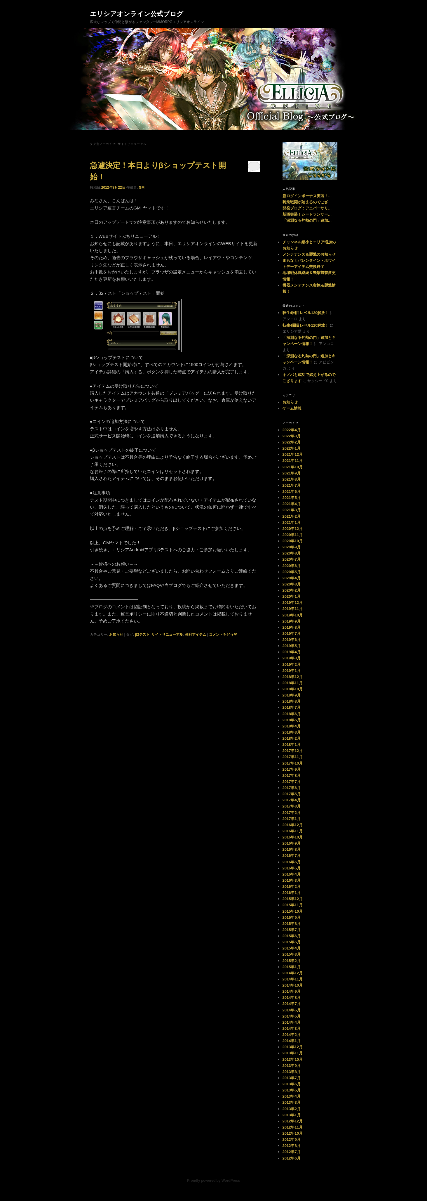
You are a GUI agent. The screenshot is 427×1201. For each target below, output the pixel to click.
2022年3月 (292, 436)
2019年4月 (292, 652)
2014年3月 (292, 1028)
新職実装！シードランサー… (307, 214)
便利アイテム (195, 634)
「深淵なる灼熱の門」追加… (307, 220)
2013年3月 (292, 1102)
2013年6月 (292, 1084)
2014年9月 (292, 991)
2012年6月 (292, 1158)
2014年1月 (292, 1041)
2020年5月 (292, 572)
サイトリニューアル (167, 634)
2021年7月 (292, 485)
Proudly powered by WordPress (213, 1181)
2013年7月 (292, 1078)
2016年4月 (292, 874)
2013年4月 (292, 1096)
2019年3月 (292, 658)
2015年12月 (293, 899)
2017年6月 (292, 788)
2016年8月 (292, 849)
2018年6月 (292, 714)
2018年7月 (292, 707)
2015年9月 (292, 917)
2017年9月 (292, 769)
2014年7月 (292, 1003)
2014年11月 (293, 979)
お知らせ (116, 634)
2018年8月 (292, 701)
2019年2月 (292, 664)
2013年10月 (293, 1059)
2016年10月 (293, 837)
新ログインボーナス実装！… (307, 196)
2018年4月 (292, 726)
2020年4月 (292, 578)
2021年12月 (293, 454)
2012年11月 (293, 1127)
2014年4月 (292, 1022)
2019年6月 (292, 639)
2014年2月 (292, 1034)
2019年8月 (292, 627)
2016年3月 (292, 880)
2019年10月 (293, 615)
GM (141, 188)
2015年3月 (292, 954)
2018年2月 (292, 738)
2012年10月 (293, 1133)
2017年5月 (292, 794)
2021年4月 (292, 504)
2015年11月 (293, 905)
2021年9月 (292, 473)
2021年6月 (292, 491)
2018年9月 (292, 695)
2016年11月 (293, 831)
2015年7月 (292, 930)
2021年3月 (292, 510)
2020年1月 (292, 596)
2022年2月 (292, 442)
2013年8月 (292, 1072)
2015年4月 (292, 948)
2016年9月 (292, 843)
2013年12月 (293, 1047)
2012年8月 (292, 1145)
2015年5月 (292, 942)
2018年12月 (293, 677)
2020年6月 (292, 566)
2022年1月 (292, 448)
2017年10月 (293, 763)
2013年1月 (292, 1115)
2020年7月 (292, 559)
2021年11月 (293, 460)
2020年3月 (292, 584)
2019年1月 (292, 670)
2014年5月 (292, 1016)
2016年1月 (292, 892)
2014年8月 (292, 997)
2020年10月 (293, 541)
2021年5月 (292, 497)
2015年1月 (292, 967)
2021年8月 (292, 479)
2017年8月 (292, 775)
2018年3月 (292, 732)
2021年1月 (292, 522)
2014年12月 (293, 973)
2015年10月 (293, 911)
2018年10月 (293, 689)
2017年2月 (292, 812)
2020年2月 (292, 590)
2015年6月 (292, 936)
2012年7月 (292, 1152)
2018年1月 (292, 744)
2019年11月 (293, 608)
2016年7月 (292, 855)
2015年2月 (292, 961)
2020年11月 (293, 535)
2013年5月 (292, 1090)
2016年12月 (293, 825)
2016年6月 (292, 862)
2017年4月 (292, 800)
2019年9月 (292, 621)
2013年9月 (292, 1065)
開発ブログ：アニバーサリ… (307, 208)
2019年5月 (292, 646)
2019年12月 (293, 602)
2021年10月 (293, 467)
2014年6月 (292, 1010)
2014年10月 (293, 985)
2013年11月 (293, 1053)
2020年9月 (292, 547)
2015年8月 (292, 923)
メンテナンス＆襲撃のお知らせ (309, 254)
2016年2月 (292, 886)
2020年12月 (293, 528)
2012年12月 (293, 1121)
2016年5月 (292, 868)
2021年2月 (292, 516)
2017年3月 (292, 806)
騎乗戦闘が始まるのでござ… (307, 202)
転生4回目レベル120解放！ (306, 313)
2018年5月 (292, 720)
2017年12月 (293, 750)
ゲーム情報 (292, 408)
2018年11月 (293, 683)
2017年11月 (293, 757)
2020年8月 (292, 553)
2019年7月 (292, 633)
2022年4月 (292, 430)
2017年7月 (292, 781)
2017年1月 (292, 819)
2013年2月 (292, 1109)
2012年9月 (292, 1139)
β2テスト (142, 634)
